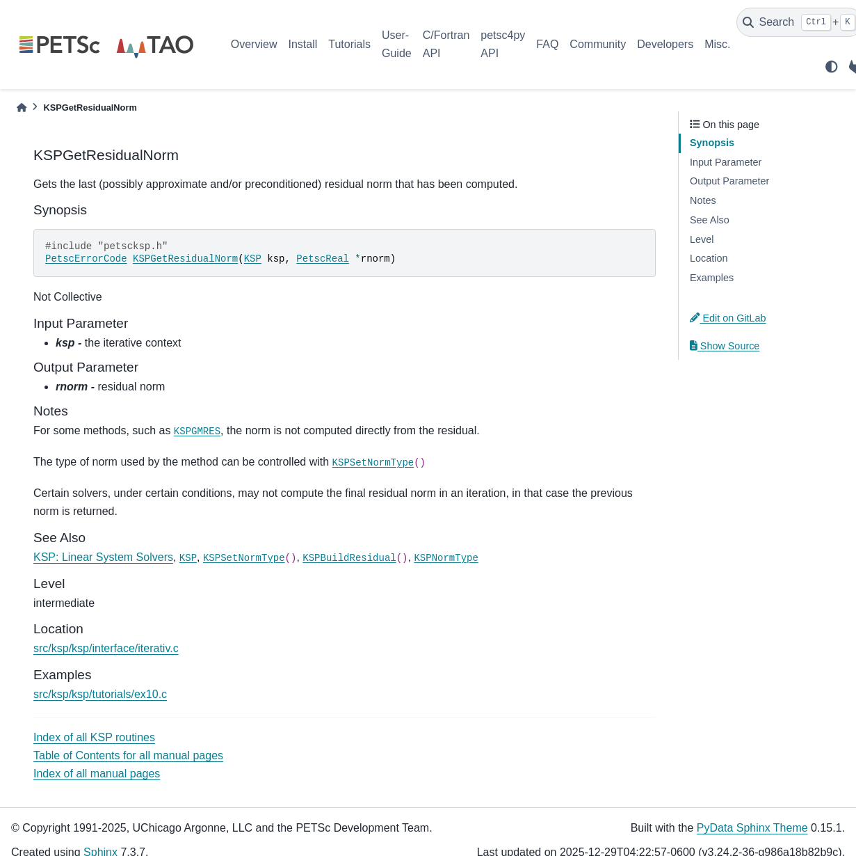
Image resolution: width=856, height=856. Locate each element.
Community (598, 44)
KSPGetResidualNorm (185, 258)
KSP (252, 258)
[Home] (21, 107)
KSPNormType (446, 558)
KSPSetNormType (373, 462)
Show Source (724, 345)
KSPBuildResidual (349, 558)
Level (701, 239)
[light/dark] (831, 67)
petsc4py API (503, 44)
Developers (665, 44)
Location (708, 258)
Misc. (717, 44)
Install (302, 44)
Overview (254, 44)
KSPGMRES (197, 431)
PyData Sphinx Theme (752, 828)
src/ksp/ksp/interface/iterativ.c (106, 648)
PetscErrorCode (86, 258)
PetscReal (322, 258)
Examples (712, 277)
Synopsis (712, 142)
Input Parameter (725, 162)
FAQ (547, 44)
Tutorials (349, 44)
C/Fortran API (446, 44)
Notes (703, 200)
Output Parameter (729, 181)
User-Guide (397, 44)
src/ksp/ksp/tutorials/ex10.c (100, 694)
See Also (709, 219)
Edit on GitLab (728, 318)
